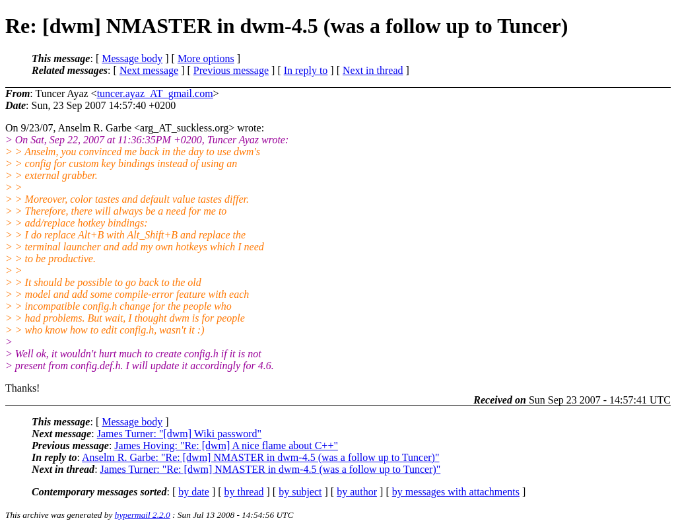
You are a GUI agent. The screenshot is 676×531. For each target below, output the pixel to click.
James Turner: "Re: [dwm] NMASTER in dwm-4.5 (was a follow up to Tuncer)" (270, 469)
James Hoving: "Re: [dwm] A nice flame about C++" (226, 445)
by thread (244, 491)
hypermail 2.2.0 (142, 515)
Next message (148, 70)
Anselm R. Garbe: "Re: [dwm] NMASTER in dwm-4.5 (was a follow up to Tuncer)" (260, 457)
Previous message (231, 70)
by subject (300, 491)
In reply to (306, 70)
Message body (132, 58)
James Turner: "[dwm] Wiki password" (179, 433)
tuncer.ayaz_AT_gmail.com (155, 93)
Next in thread (373, 70)
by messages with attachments (456, 491)
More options (206, 58)
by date (193, 491)
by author (357, 491)
